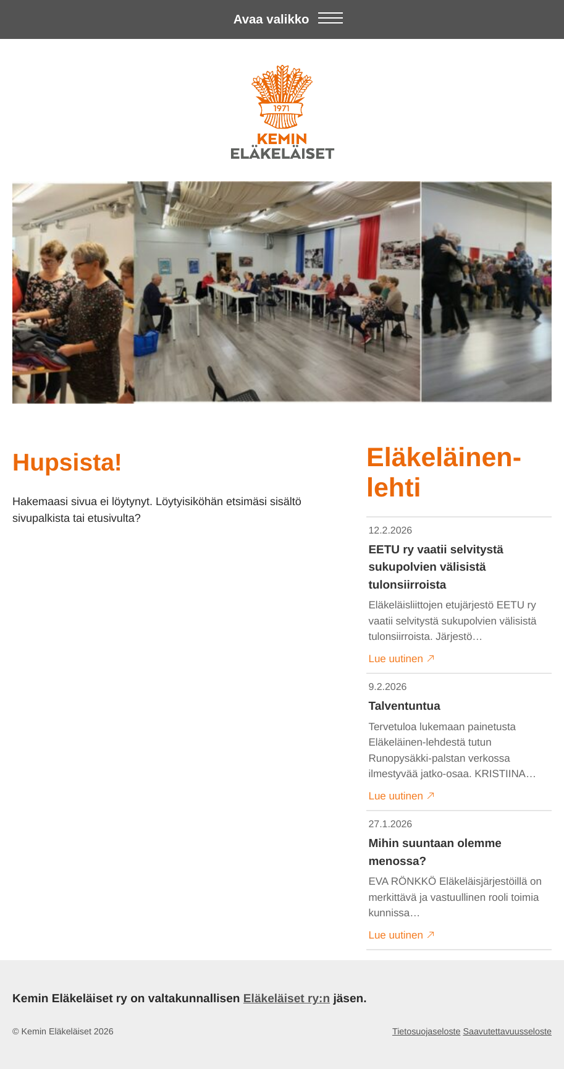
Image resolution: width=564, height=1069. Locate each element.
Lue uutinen (402, 658)
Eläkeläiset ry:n (286, 998)
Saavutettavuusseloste (507, 1032)
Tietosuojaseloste (426, 1032)
